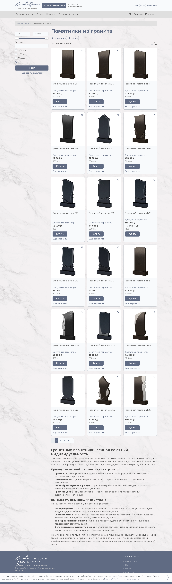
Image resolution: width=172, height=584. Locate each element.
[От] (22, 34)
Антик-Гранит (118, 576)
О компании (131, 561)
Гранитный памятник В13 (101, 148)
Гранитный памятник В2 (137, 281)
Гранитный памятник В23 (102, 345)
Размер (19, 42)
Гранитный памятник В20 (66, 345)
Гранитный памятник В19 (101, 281)
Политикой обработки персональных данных (122, 579)
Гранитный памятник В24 (138, 345)
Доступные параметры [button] (64, 90)
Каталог (28, 23)
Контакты (73, 14)
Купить (60, 101)
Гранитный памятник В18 (65, 281)
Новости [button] (51, 14)
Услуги (29, 14)
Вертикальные (59, 38)
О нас (40, 14)
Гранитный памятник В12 (65, 148)
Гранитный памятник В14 (138, 148)
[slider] (17, 38)
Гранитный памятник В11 (137, 84)
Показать (32, 68)
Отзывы (63, 14)
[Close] (169, 577)
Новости (129, 565)
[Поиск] (31, 46)
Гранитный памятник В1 (65, 84)
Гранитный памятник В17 (137, 213)
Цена (17, 29)
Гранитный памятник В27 (138, 410)
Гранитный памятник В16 (101, 213)
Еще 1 (18, 62)
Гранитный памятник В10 (101, 84)
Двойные (73, 38)
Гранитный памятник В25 (66, 410)
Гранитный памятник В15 (65, 213)
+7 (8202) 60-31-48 (146, 5)
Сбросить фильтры (32, 73)
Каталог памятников (54, 5)
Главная (20, 14)
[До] (40, 34)
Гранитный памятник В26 (102, 410)
